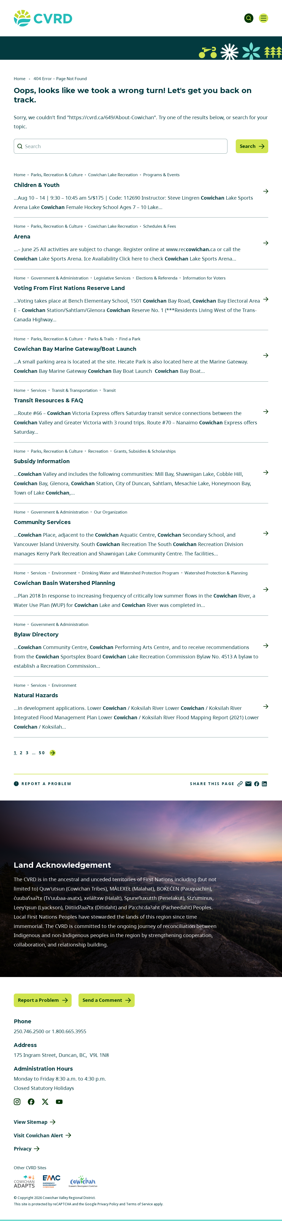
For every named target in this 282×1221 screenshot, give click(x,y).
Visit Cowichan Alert (38, 1135)
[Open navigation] (262, 18)
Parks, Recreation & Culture (57, 174)
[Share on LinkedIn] (264, 784)
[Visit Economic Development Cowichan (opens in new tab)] (83, 1181)
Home (19, 78)
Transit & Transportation (74, 390)
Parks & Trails (101, 338)
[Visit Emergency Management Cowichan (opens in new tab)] (51, 1181)
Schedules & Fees (159, 226)
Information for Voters (204, 278)
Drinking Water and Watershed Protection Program (130, 573)
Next (53, 753)
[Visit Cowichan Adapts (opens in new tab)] (24, 1181)
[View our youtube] (59, 1101)
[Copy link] (240, 784)
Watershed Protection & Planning (216, 573)
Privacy (22, 1148)
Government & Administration (59, 278)
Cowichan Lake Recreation (113, 174)
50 (42, 752)
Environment (64, 573)
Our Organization (110, 512)
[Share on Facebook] (257, 784)
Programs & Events (161, 174)
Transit (109, 390)
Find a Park (129, 338)
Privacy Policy (107, 1203)
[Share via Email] (248, 784)
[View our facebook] (31, 1101)
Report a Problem (43, 783)
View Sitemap (30, 1121)
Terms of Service (139, 1203)
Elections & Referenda (156, 278)
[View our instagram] (17, 1101)
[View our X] (45, 1101)
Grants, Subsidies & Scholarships (145, 451)
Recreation (98, 451)
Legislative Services (112, 278)
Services (38, 390)
